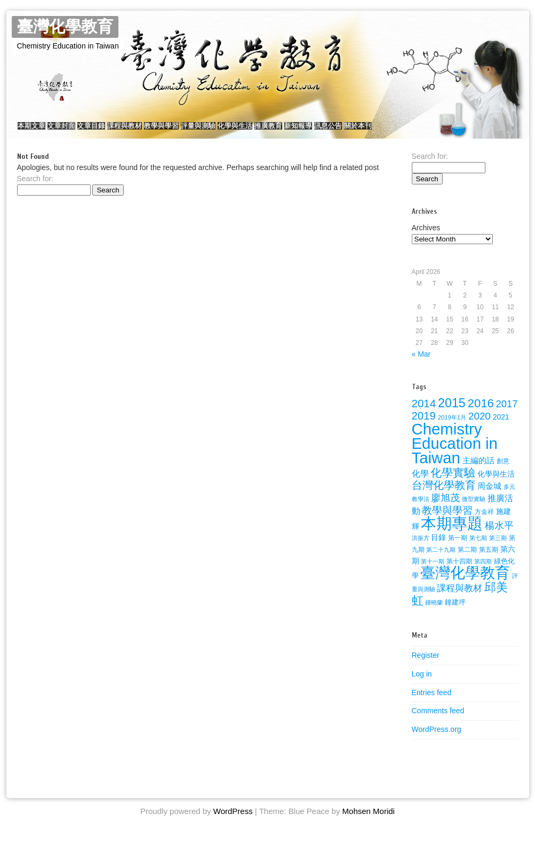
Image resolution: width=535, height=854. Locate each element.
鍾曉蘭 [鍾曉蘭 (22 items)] (434, 613)
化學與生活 (304, 131)
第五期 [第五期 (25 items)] (488, 560)
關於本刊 (470, 131)
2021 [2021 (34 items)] (501, 427)
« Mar (421, 364)
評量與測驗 (256, 131)
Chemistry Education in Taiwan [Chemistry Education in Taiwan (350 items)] (455, 454)
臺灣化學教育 (65, 27)
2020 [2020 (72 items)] (479, 426)
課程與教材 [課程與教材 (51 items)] (459, 599)
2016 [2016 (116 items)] (481, 414)
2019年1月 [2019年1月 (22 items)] (452, 428)
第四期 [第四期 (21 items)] (483, 572)
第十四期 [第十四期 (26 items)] (459, 572)
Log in (422, 684)
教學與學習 (209, 131)
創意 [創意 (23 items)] (503, 472)
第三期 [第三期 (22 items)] (498, 548)
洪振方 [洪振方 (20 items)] (420, 548)
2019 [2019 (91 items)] (424, 426)
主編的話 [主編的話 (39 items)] (478, 471)
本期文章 (37, 131)
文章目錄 (118, 131)
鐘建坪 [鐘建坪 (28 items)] (455, 613)
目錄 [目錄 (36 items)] (438, 548)
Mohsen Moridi (368, 821)
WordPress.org (436, 740)
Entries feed (432, 703)
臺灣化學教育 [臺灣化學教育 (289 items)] (465, 583)
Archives (426, 238)
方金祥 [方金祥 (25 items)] (484, 522)
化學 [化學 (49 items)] (420, 484)
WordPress (233, 821)
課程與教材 (162, 131)
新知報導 (389, 131)
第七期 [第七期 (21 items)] (478, 548)
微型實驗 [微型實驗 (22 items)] (473, 509)
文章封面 (77, 131)
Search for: (35, 189)
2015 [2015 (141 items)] (452, 414)
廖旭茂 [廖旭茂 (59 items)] (445, 508)
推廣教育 (348, 131)
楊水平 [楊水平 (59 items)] (499, 536)
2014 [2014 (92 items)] (424, 414)
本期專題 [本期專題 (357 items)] (452, 534)
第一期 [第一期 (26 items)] (457, 548)
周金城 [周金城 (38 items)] (489, 497)
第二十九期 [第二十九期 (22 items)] (441, 560)
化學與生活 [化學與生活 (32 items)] (496, 485)
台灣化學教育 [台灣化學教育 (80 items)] (444, 496)
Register (426, 666)
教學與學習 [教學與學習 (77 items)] (447, 521)
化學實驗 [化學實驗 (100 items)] (452, 483)
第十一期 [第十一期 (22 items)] (432, 572)
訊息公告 (429, 131)
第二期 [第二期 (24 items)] (467, 560)
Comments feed (438, 721)
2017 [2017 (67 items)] (507, 414)
